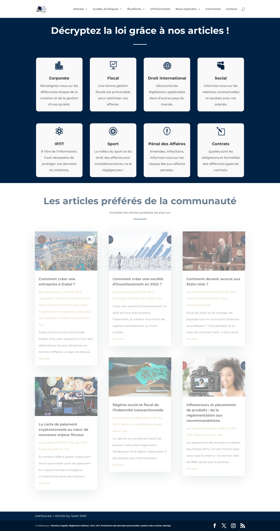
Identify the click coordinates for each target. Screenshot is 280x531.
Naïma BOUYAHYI (204, 292)
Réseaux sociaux (205, 435)
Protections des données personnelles (120, 525)
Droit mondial (68, 305)
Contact (231, 9)
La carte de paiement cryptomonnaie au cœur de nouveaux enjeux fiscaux (63, 429)
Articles (78, 9)
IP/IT (189, 435)
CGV (98, 525)
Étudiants (134, 9)
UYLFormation (160, 9)
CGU (92, 525)
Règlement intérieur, (79, 525)
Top (41, 324)
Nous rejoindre (186, 9)
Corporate (46, 298)
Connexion (213, 9)
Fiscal (83, 305)
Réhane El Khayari (204, 428)
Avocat (191, 298)
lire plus (44, 358)
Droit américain (208, 298)
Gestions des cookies (151, 525)
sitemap (167, 525)
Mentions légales (59, 525)
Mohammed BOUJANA (134, 418)
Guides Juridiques (105, 9)
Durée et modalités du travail (141, 424)
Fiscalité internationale (73, 318)
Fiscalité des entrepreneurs (58, 311)
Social (117, 431)
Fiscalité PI (55, 449)
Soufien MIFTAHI (55, 442)
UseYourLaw (52, 292)
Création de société (67, 298)
